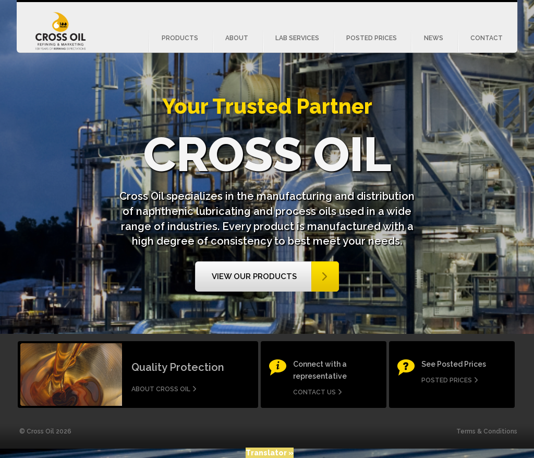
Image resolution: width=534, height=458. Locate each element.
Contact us (314, 392)
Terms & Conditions (486, 431)
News (433, 38)
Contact (486, 38)
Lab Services (297, 38)
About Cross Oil (160, 389)
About (236, 38)
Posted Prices (371, 38)
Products (180, 38)
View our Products (254, 276)
